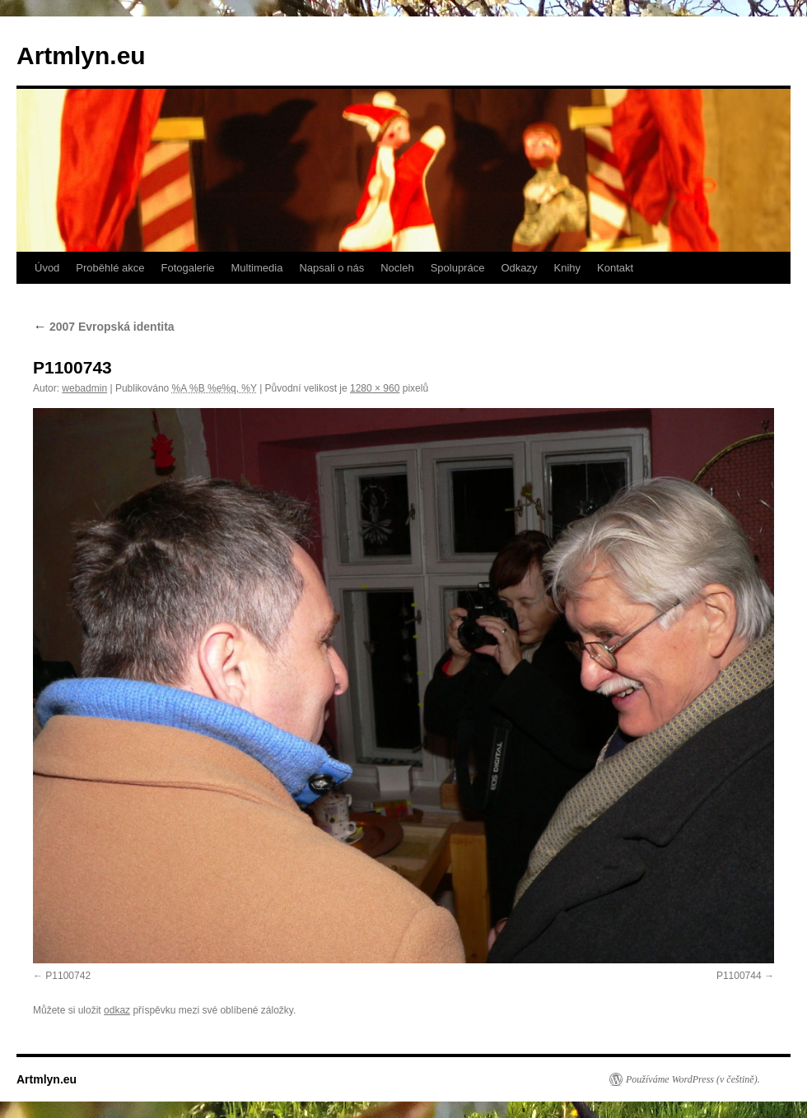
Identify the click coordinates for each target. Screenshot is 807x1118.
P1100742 (68, 975)
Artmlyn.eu (81, 55)
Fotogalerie (187, 268)
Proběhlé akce (110, 268)
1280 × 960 (374, 388)
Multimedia (257, 268)
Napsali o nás (331, 268)
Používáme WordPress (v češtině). (693, 1079)
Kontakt (615, 268)
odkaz (117, 1010)
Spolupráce (458, 268)
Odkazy (519, 268)
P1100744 (739, 975)
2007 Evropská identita (104, 326)
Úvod (47, 268)
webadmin (84, 388)
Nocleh (396, 268)
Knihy (567, 268)
